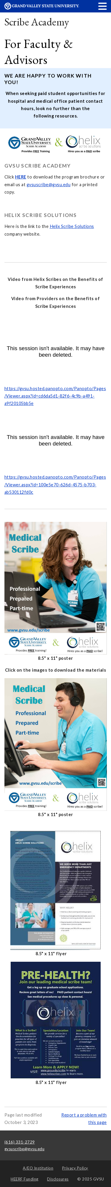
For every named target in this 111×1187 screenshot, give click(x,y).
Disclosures (58, 1179)
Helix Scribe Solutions (72, 226)
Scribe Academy (36, 21)
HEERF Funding (24, 1179)
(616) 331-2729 (19, 1142)
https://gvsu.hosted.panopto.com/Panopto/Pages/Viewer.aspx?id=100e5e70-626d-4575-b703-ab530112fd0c (55, 485)
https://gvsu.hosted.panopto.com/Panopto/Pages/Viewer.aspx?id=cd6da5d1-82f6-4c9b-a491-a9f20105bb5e (55, 396)
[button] (102, 6)
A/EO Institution (38, 1168)
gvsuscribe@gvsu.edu (49, 184)
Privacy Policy (75, 1168)
